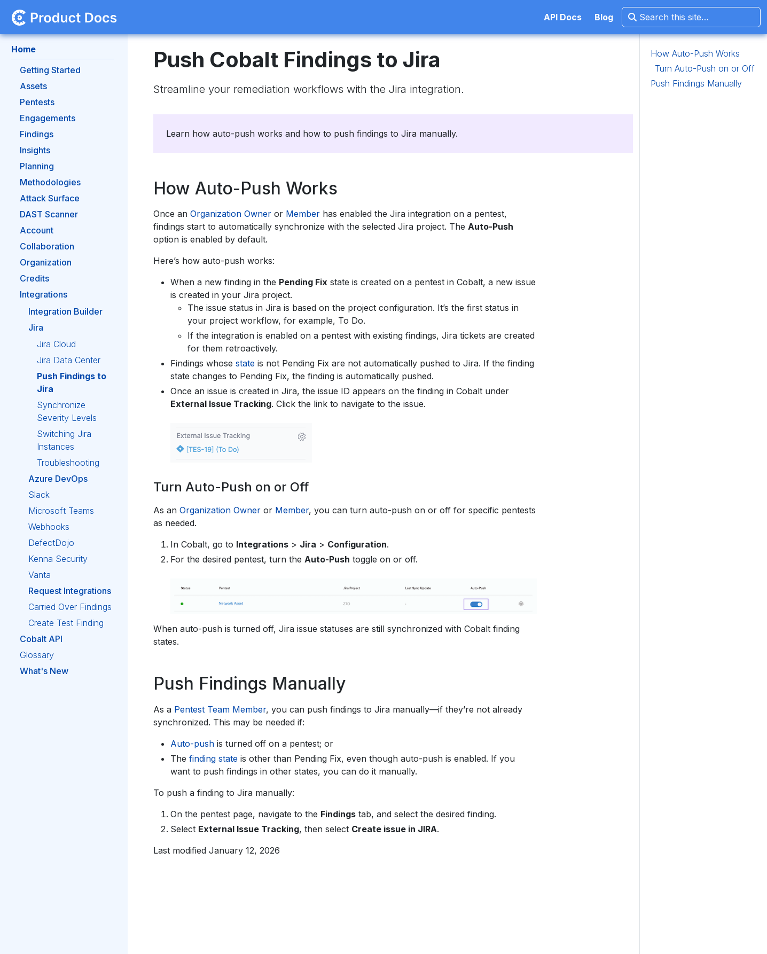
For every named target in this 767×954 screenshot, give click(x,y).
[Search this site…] (691, 17)
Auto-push (192, 743)
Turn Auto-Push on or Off (705, 68)
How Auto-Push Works (695, 53)
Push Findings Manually (696, 83)
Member (303, 213)
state (245, 363)
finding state (213, 758)
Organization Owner (230, 213)
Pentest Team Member (220, 709)
